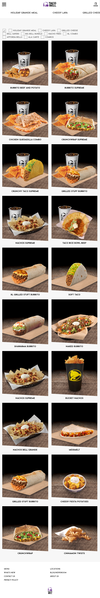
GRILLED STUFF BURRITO (74, 191)
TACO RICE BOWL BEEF (74, 243)
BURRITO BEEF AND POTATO (25, 88)
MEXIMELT (74, 450)
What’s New (9, 573)
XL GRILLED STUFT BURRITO (25, 295)
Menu (6, 569)
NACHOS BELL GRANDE (25, 450)
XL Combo (72, 34)
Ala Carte (33, 37)
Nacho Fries (54, 34)
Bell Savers (13, 34)
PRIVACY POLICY (11, 580)
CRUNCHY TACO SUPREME (25, 191)
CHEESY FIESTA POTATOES (74, 502)
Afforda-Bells (14, 37)
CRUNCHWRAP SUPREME (74, 140)
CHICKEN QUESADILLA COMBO (25, 140)
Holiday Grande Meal (24, 31)
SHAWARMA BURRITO (25, 346)
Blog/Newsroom (58, 573)
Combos (49, 37)
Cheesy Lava (55, 13)
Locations (55, 569)
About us (54, 576)
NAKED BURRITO (74, 346)
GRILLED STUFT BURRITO (25, 502)
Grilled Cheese (70, 31)
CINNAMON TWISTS (74, 553)
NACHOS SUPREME (25, 243)
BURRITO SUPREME (74, 88)
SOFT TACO (74, 295)
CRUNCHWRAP (25, 553)
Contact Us (9, 576)
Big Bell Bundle (33, 34)
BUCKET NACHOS (74, 398)
